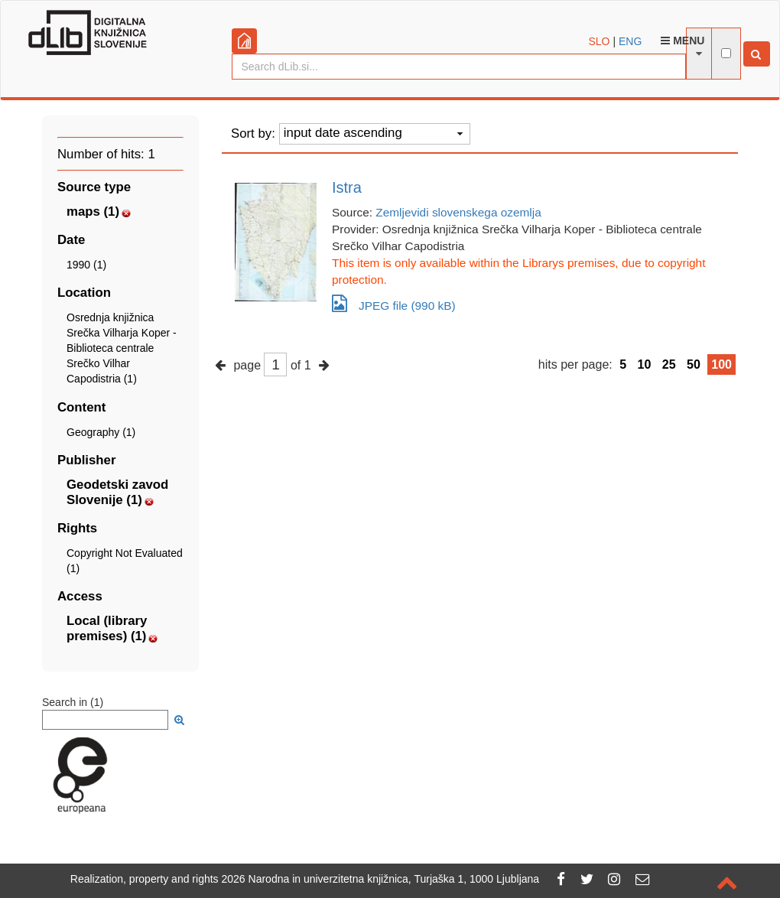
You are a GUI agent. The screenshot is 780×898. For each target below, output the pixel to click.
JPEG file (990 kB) (394, 303)
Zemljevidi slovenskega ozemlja (458, 212)
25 (669, 364)
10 (645, 364)
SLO (599, 41)
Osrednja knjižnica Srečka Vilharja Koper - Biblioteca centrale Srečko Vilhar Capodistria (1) (122, 348)
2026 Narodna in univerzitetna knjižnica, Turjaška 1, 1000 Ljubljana (381, 879)
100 (721, 364)
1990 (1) (86, 265)
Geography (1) (101, 432)
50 (693, 364)
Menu (682, 40)
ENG (630, 41)
